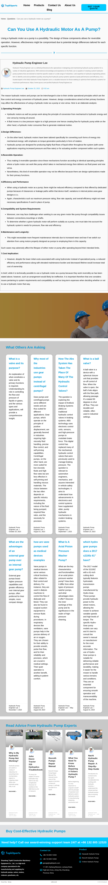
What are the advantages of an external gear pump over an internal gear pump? (16, 556)
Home (26, 5)
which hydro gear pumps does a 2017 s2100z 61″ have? (90, 551)
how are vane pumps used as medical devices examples (41, 551)
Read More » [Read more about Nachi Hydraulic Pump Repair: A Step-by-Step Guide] (92, 801)
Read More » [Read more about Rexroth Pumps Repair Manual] (52, 794)
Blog (49, 9)
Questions (11, 19)
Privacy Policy (4, 882)
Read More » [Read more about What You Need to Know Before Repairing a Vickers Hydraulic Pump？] (72, 807)
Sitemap (9, 882)
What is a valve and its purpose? (16, 363)
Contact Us (54, 5)
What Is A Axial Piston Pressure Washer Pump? (65, 551)
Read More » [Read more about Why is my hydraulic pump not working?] (12, 791)
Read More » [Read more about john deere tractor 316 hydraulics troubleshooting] (32, 796)
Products (39, 5)
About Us (70, 5)
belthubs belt (54, 882)
